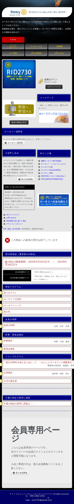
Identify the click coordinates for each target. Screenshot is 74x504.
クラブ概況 (13, 53)
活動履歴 (59, 46)
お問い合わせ (59, 53)
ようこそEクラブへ (13, 46)
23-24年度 (16, 229)
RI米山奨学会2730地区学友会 (52, 179)
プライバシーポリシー (14, 224)
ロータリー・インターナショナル (53, 164)
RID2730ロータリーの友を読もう (53, 176)
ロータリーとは (36, 46)
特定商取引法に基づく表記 (16, 221)
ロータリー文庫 (47, 173)
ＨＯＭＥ (13, 40)
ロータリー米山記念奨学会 (51, 170)
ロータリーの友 (47, 167)
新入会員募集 (36, 53)
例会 (9, 229)
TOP (4, 229)
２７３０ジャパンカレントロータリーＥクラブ (32, 494)
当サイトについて (12, 215)
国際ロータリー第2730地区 (51, 161)
